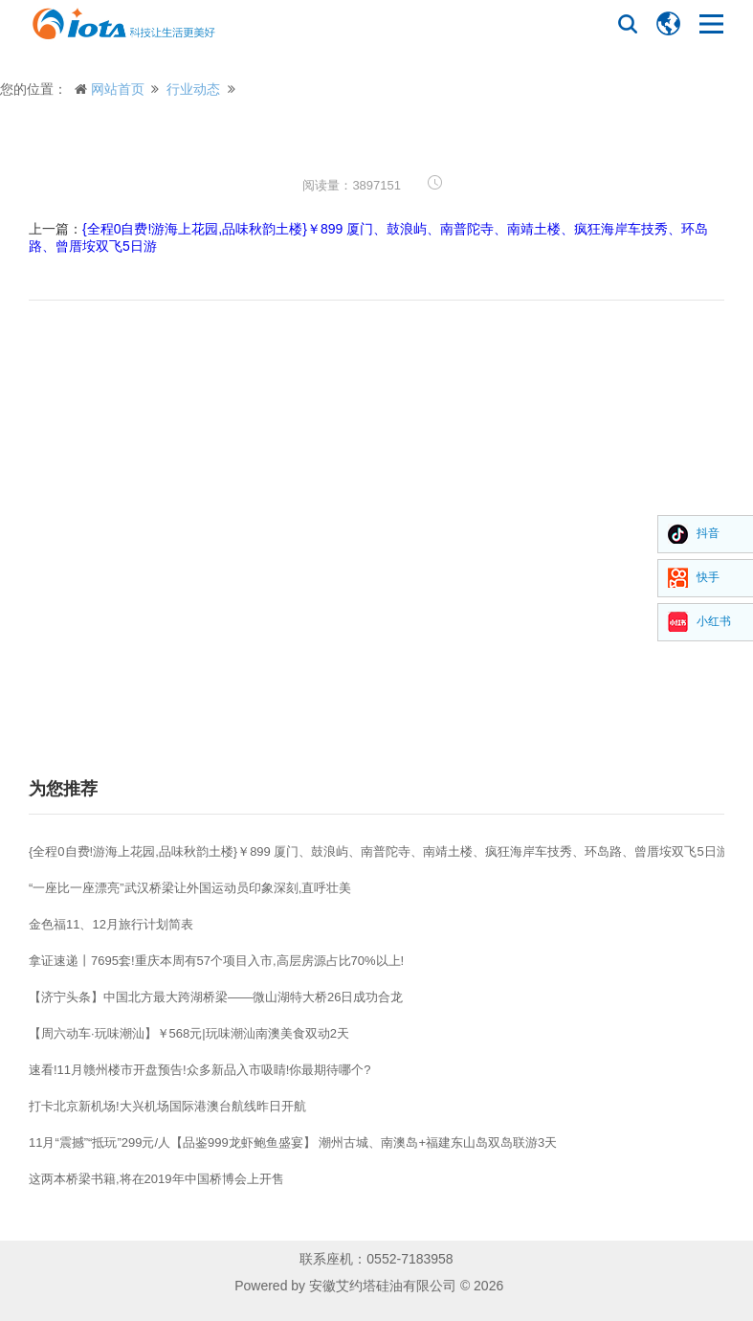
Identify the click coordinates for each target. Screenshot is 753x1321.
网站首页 (117, 89)
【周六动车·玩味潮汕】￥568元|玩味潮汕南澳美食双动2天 (189, 1033)
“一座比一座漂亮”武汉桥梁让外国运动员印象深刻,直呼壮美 (190, 888)
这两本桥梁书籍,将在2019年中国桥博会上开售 (156, 1179)
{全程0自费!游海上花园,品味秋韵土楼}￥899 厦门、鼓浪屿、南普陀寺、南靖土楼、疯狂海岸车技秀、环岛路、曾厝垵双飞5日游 (379, 851)
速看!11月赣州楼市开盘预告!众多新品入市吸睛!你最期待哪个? (200, 1070)
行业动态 (193, 89)
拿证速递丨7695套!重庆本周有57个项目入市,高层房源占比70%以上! (216, 960)
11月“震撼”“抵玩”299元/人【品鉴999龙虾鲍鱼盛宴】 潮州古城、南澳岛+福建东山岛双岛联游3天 (293, 1142)
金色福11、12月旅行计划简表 (111, 924)
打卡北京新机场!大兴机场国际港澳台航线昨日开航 (167, 1106)
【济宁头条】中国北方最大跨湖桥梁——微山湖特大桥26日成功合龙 (216, 997)
